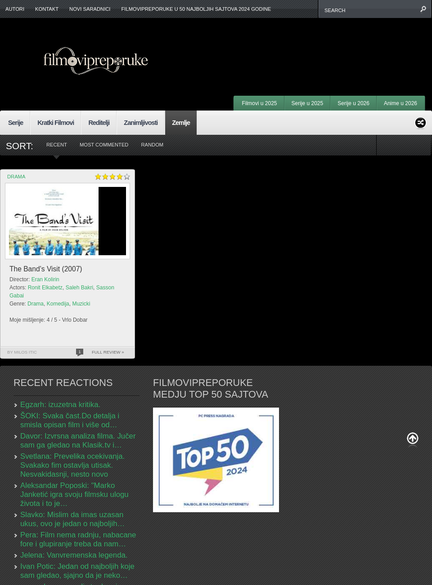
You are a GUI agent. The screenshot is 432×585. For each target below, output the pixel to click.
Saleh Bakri (79, 287)
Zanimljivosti (141, 122)
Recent (56, 144)
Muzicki (81, 304)
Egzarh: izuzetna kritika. (60, 404)
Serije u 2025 (308, 103)
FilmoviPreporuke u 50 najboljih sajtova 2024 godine (196, 9)
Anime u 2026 (400, 103)
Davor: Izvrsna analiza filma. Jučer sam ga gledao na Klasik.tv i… (77, 440)
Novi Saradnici (89, 9)
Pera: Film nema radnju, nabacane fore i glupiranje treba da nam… (78, 539)
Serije (15, 122)
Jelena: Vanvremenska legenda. (74, 555)
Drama (16, 176)
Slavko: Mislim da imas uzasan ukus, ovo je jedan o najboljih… (72, 519)
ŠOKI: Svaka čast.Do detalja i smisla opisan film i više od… (69, 420)
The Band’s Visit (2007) (45, 269)
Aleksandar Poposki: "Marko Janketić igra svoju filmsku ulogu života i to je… (74, 494)
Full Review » (108, 352)
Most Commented (104, 144)
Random (152, 144)
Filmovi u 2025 (259, 103)
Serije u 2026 (353, 103)
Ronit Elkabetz (45, 287)
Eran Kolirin (45, 279)
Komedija (58, 304)
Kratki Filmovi (55, 122)
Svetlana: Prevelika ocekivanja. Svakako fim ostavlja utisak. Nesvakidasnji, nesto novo (72, 465)
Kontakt (46, 9)
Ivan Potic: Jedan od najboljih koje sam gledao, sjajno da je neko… (77, 571)
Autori (14, 9)
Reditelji (98, 122)
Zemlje (181, 122)
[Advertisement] (313, 44)
